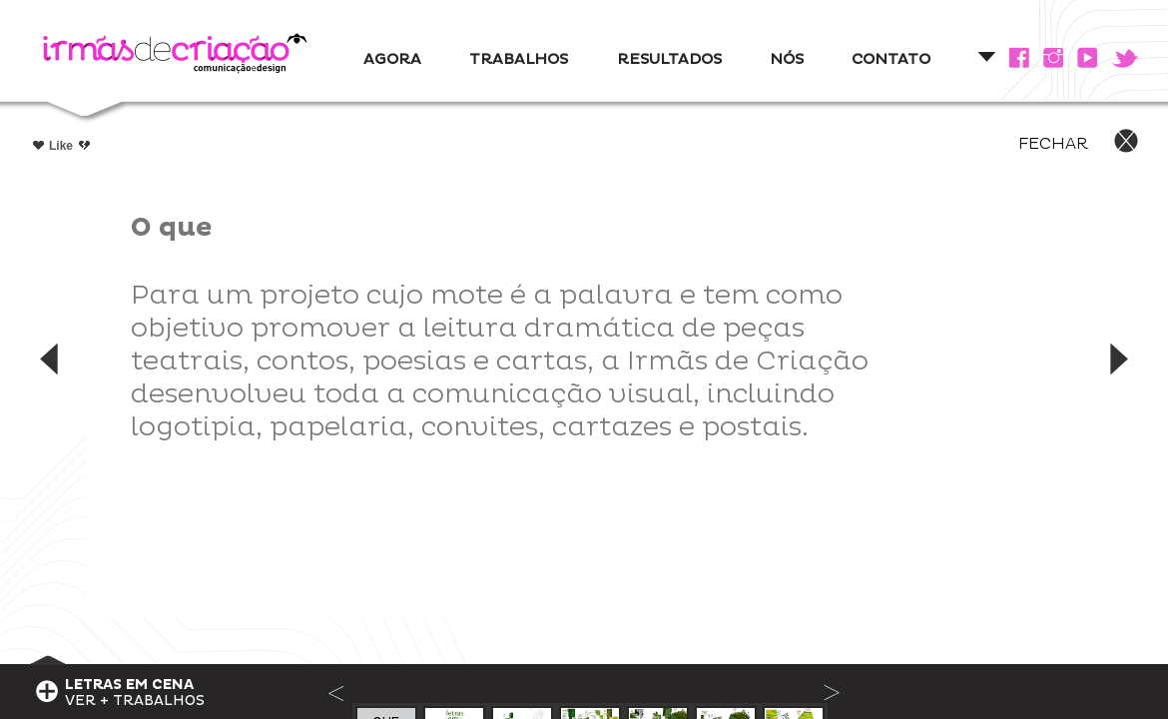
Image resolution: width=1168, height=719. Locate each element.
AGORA (392, 59)
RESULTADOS (669, 59)
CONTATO (891, 59)
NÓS (787, 59)
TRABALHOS (518, 59)
